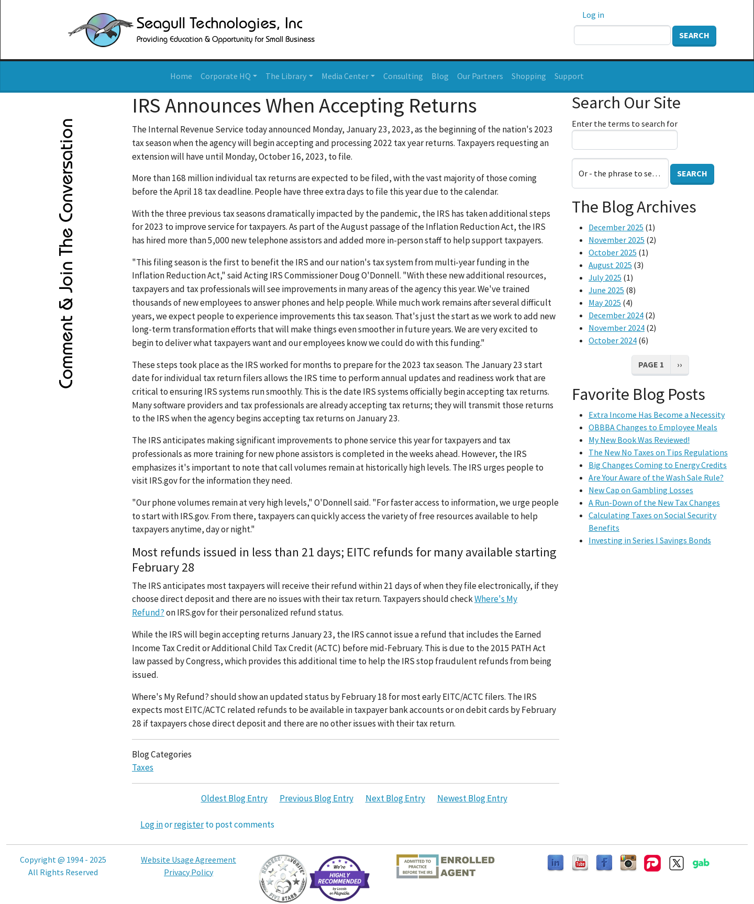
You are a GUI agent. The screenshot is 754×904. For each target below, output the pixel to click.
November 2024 (617, 327)
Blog (440, 76)
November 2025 (617, 240)
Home (181, 76)
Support (569, 76)
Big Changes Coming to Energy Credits (658, 465)
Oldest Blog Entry (234, 798)
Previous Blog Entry (316, 798)
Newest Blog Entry (472, 798)
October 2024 (613, 340)
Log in (593, 14)
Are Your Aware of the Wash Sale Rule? (656, 477)
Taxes (142, 767)
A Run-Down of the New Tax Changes (654, 502)
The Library (285, 76)
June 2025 (606, 290)
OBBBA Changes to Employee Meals (653, 427)
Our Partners (480, 76)
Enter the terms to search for (625, 123)
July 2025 (605, 277)
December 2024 (616, 315)
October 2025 (613, 252)
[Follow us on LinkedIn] (555, 862)
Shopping (529, 76)
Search (694, 35)
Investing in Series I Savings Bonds (650, 540)
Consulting (403, 76)
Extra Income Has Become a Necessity (657, 414)
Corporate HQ (226, 76)
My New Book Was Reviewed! (639, 439)
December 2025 (616, 227)
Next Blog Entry (395, 798)
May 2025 (605, 302)
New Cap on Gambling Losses (641, 490)
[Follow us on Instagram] (628, 862)
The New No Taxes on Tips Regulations (658, 452)
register (189, 824)
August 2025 (610, 265)
